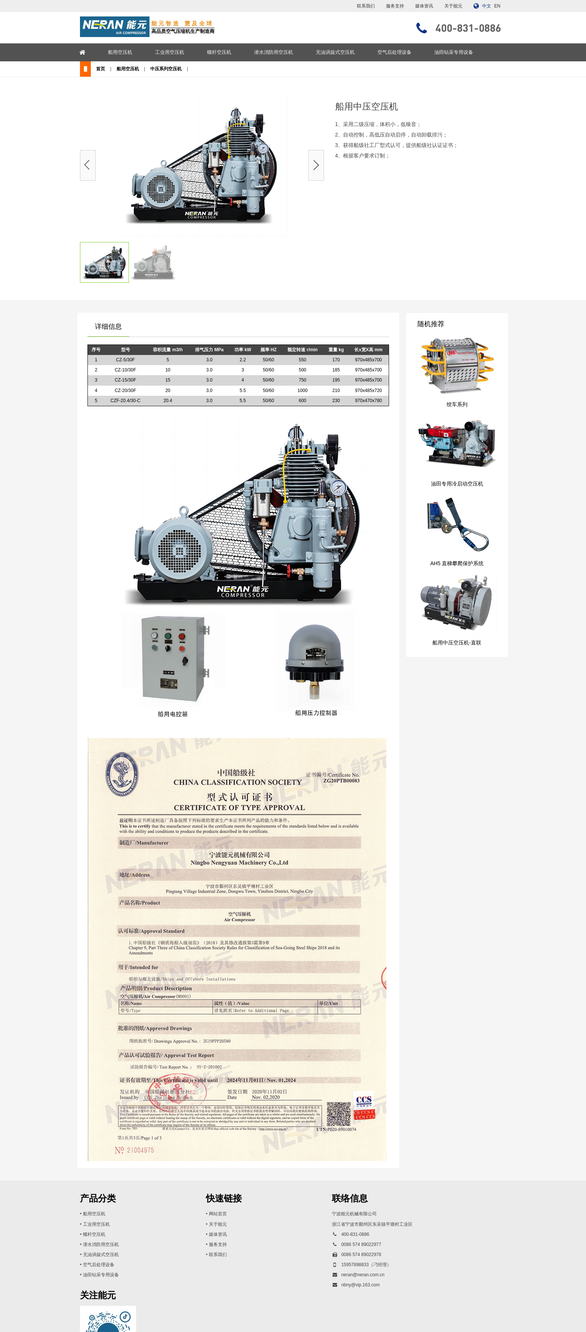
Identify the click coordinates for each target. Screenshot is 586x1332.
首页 (107, 71)
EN (497, 6)
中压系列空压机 (186, 71)
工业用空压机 (182, 52)
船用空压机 (132, 52)
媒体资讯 (424, 6)
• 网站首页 (199, 1217)
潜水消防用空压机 (285, 52)
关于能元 (453, 6)
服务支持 (395, 6)
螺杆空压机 (231, 52)
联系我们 (366, 6)
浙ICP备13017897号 (349, 1319)
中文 (486, 6)
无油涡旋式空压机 (347, 52)
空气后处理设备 (407, 52)
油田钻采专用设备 (466, 52)
